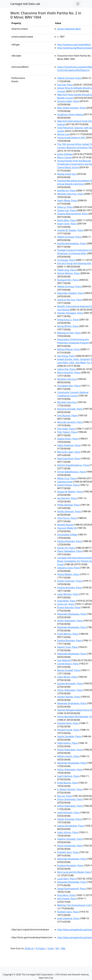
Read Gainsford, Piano (68, 458)
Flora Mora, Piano (66, 895)
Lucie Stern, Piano (66, 878)
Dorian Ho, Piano (66, 547)
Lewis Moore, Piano (67, 676)
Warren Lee (63, 134)
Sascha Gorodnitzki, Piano (70, 825)
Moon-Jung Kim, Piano (68, 372)
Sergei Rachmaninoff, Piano (71, 888)
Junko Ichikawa (65, 154)
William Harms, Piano (68, 756)
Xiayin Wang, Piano (67, 200)
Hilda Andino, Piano (67, 743)
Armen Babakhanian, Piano (71, 471)
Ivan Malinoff (64, 660)
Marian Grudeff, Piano (68, 670)
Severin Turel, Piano (67, 647)
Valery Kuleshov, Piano (68, 445)
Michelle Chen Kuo (66, 379)
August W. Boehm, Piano (70, 491)
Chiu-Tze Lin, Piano (67, 518)
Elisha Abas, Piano (66, 220)
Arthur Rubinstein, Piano (70, 620)
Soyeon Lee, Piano (66, 210)
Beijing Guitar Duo (66, 173)
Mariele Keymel (65, 524)
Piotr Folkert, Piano (67, 432)
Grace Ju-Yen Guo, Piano (69, 299)
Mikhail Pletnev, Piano (68, 349)
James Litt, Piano (65, 604)
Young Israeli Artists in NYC (71, 137)
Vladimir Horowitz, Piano (70, 838)
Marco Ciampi (64, 157)
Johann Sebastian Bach (69, 28)
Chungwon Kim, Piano (68, 385)
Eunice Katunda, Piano (68, 607)
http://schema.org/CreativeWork (74, 44)
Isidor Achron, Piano (67, 832)
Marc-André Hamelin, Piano (71, 107)
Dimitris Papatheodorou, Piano (73, 465)
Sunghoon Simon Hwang (70, 114)
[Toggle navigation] (78, 4)
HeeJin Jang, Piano (66, 269)
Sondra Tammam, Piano (69, 580)
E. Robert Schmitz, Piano (69, 789)
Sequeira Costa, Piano (68, 567)
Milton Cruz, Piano (66, 478)
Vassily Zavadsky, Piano (69, 736)
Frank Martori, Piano (67, 633)
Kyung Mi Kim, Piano (67, 326)
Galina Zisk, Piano (66, 369)
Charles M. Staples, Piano (70, 230)
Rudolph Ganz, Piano (68, 852)
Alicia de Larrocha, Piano (70, 422)
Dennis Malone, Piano (68, 273)
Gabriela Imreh (65, 481)
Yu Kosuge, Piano (66, 260)
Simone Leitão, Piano (68, 101)
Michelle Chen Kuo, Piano (70, 193)
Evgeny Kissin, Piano (67, 438)
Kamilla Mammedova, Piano (71, 243)
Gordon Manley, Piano (68, 696)
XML (63, 948)
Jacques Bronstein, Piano (70, 683)
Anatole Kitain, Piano (68, 723)
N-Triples (40, 948)
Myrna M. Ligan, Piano (68, 451)
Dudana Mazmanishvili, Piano (72, 213)
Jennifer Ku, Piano (66, 190)
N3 (57, 948)
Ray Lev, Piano (64, 795)
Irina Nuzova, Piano (67, 415)
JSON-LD (29, 948)
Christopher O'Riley (67, 534)
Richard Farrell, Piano (68, 729)
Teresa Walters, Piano (68, 574)
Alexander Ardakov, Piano (70, 293)
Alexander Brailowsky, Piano (71, 614)
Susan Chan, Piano (66, 223)
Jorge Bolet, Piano (66, 600)
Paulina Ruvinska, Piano (69, 541)
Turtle (51, 948)
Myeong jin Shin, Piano (69, 332)
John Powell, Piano (66, 898)
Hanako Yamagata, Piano (70, 312)
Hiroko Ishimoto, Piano (69, 511)
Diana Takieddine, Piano (69, 551)
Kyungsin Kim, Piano (67, 279)
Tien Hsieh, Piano (66, 428)
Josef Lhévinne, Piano (68, 776)
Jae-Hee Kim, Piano (67, 498)
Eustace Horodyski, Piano (70, 865)
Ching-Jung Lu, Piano (68, 319)
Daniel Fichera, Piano (68, 484)
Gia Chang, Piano (66, 355)
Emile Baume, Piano (67, 782)
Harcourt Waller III (66, 527)
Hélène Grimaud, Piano (69, 78)
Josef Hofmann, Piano (68, 812)
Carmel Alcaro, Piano (68, 663)
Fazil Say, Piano (65, 84)
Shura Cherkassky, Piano (69, 799)
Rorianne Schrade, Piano (70, 408)
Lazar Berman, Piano (68, 594)
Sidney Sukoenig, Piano (69, 819)
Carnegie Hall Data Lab (25, 4)
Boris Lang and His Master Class (73, 872)
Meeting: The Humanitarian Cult (73, 905)
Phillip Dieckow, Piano (68, 504)
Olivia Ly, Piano (65, 207)
